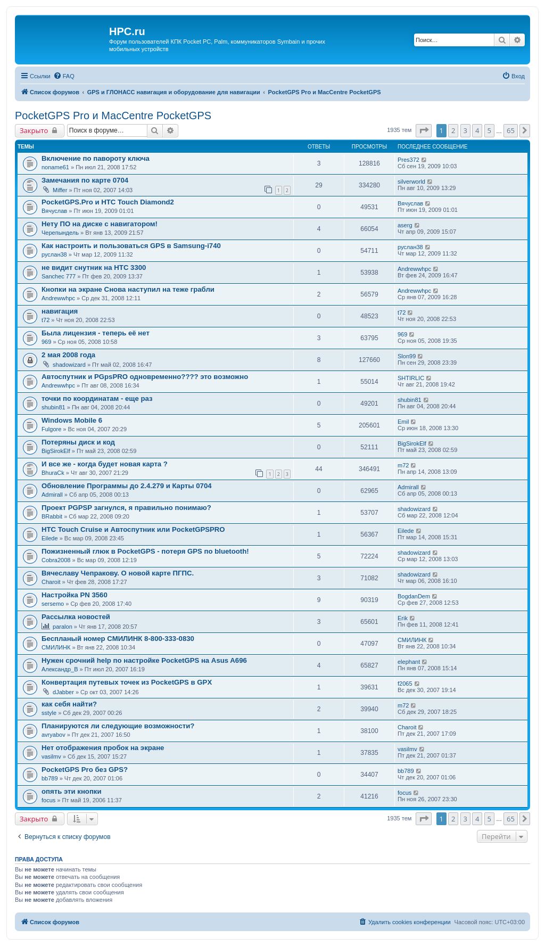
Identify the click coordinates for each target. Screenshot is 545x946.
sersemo (53, 603)
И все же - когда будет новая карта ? (105, 464)
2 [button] (453, 130)
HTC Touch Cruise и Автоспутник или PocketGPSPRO (133, 529)
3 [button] (465, 130)
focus (48, 800)
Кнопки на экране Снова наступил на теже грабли (128, 289)
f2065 (405, 683)
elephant (409, 662)
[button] (424, 130)
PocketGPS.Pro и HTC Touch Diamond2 (108, 202)
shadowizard (69, 364)
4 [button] (477, 130)
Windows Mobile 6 (72, 420)
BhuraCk (53, 473)
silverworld (411, 181)
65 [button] (511, 130)
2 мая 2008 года (68, 355)
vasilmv (51, 756)
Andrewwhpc (414, 269)
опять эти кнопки (72, 791)
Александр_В (60, 669)
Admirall (52, 494)
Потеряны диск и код (78, 442)
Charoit (51, 582)
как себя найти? (69, 704)
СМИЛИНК (56, 647)
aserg (405, 225)
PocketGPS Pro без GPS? (85, 770)
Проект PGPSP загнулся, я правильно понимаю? (126, 508)
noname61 (55, 167)
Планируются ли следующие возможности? (118, 726)
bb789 (50, 778)
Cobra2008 (56, 560)
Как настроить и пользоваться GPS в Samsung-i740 (131, 246)
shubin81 (53, 407)
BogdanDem (414, 596)
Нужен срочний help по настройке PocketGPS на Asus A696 (144, 660)
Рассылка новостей (76, 617)
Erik (403, 618)
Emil (403, 421)
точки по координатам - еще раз (97, 398)
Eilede (50, 538)
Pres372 (408, 160)
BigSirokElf (56, 451)
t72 (45, 320)
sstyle (49, 713)
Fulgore (51, 429)
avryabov (53, 734)
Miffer (60, 190)
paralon (62, 626)
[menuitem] (64, 76)
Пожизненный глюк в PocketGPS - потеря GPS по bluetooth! (145, 551)
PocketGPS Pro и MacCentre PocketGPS (113, 115)
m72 (403, 465)
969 (46, 342)
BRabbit (52, 516)
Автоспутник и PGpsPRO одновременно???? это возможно (145, 377)
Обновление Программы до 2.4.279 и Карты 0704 (127, 486)
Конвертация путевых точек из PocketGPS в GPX (127, 682)
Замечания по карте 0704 (85, 180)
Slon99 (407, 356)
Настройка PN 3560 (75, 595)
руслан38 (54, 254)
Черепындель (60, 232)
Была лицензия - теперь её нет (96, 333)
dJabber (63, 692)
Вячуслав (54, 211)
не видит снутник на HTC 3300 (94, 268)
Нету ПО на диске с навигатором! (100, 224)
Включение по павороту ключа (96, 158)
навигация (60, 311)
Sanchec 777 (59, 276)
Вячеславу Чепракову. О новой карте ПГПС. (118, 573)
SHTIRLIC (411, 378)
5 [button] (489, 130)
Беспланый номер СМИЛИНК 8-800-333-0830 (118, 639)
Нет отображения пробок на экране (103, 748)
